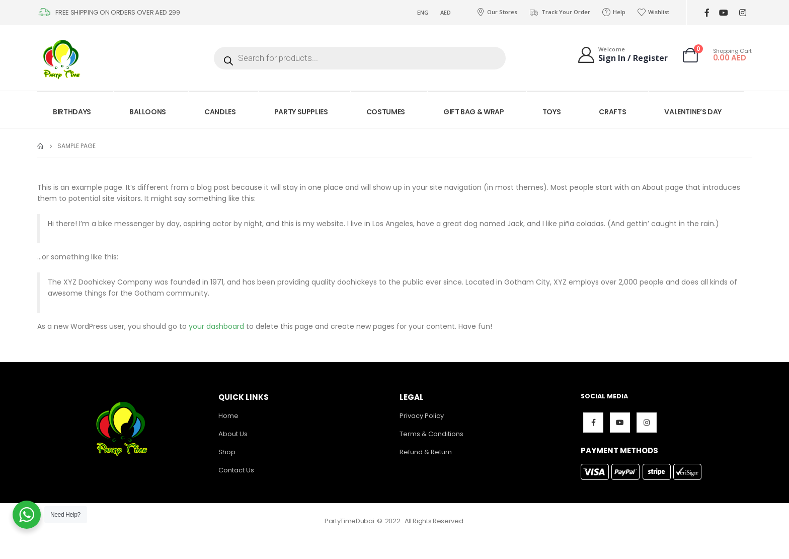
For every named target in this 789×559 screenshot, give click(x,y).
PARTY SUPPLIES (301, 112)
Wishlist (653, 12)
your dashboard (216, 326)
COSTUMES (385, 112)
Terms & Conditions (431, 434)
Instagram (647, 422)
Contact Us (236, 470)
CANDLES (220, 112)
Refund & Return (426, 452)
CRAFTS (612, 112)
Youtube (620, 422)
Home (228, 416)
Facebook (593, 422)
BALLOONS (147, 112)
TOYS (551, 112)
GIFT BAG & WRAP (473, 112)
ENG (422, 12)
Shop (226, 452)
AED (445, 12)
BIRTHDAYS (72, 112)
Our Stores (497, 12)
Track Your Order (559, 12)
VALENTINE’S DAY (693, 112)
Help (613, 12)
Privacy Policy (422, 416)
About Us (233, 434)
